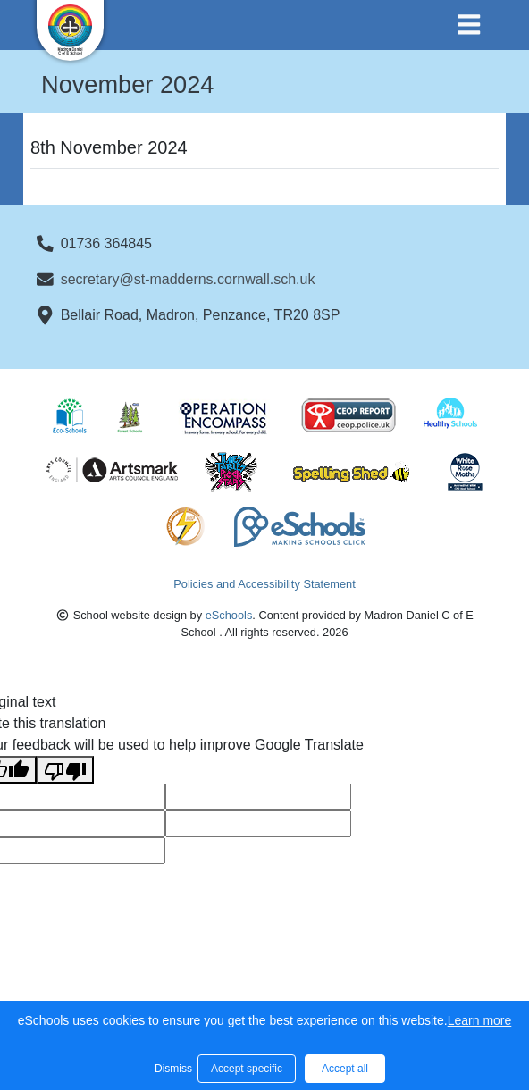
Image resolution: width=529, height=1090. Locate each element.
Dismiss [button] (172, 1068)
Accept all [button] (345, 1068)
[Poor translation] (65, 770)
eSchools (229, 615)
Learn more (480, 1020)
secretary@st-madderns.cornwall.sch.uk (188, 279)
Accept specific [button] (246, 1068)
